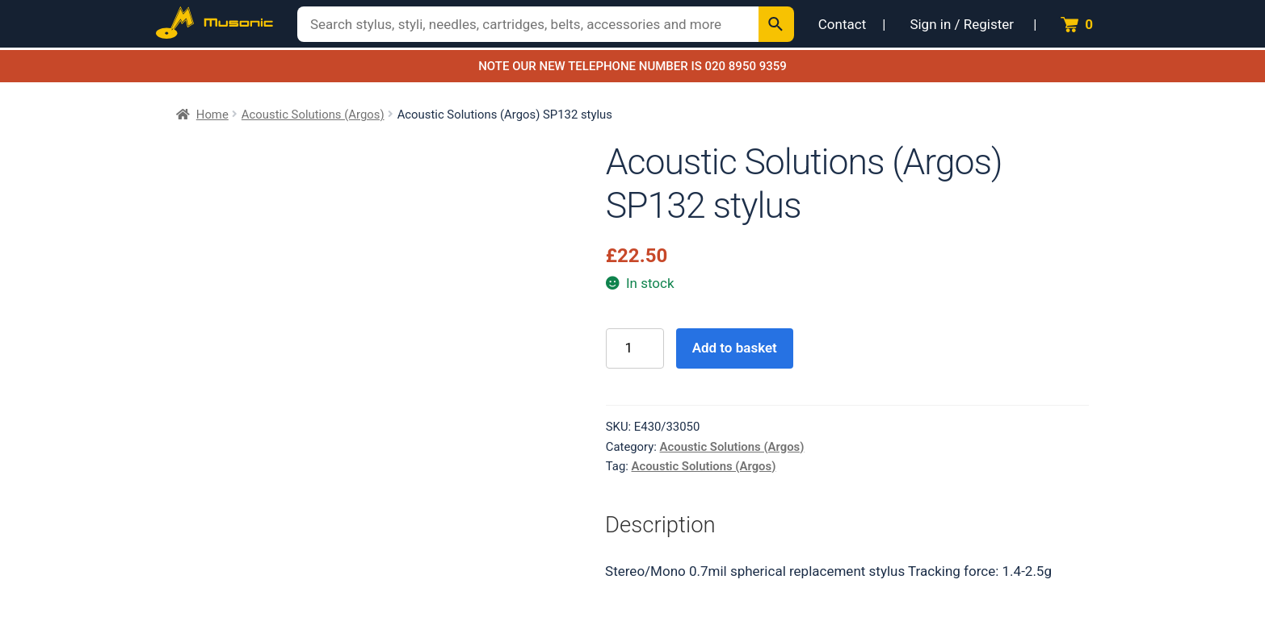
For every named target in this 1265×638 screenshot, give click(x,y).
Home (212, 114)
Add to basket (734, 348)
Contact (842, 24)
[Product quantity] (635, 348)
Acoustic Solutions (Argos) (313, 114)
